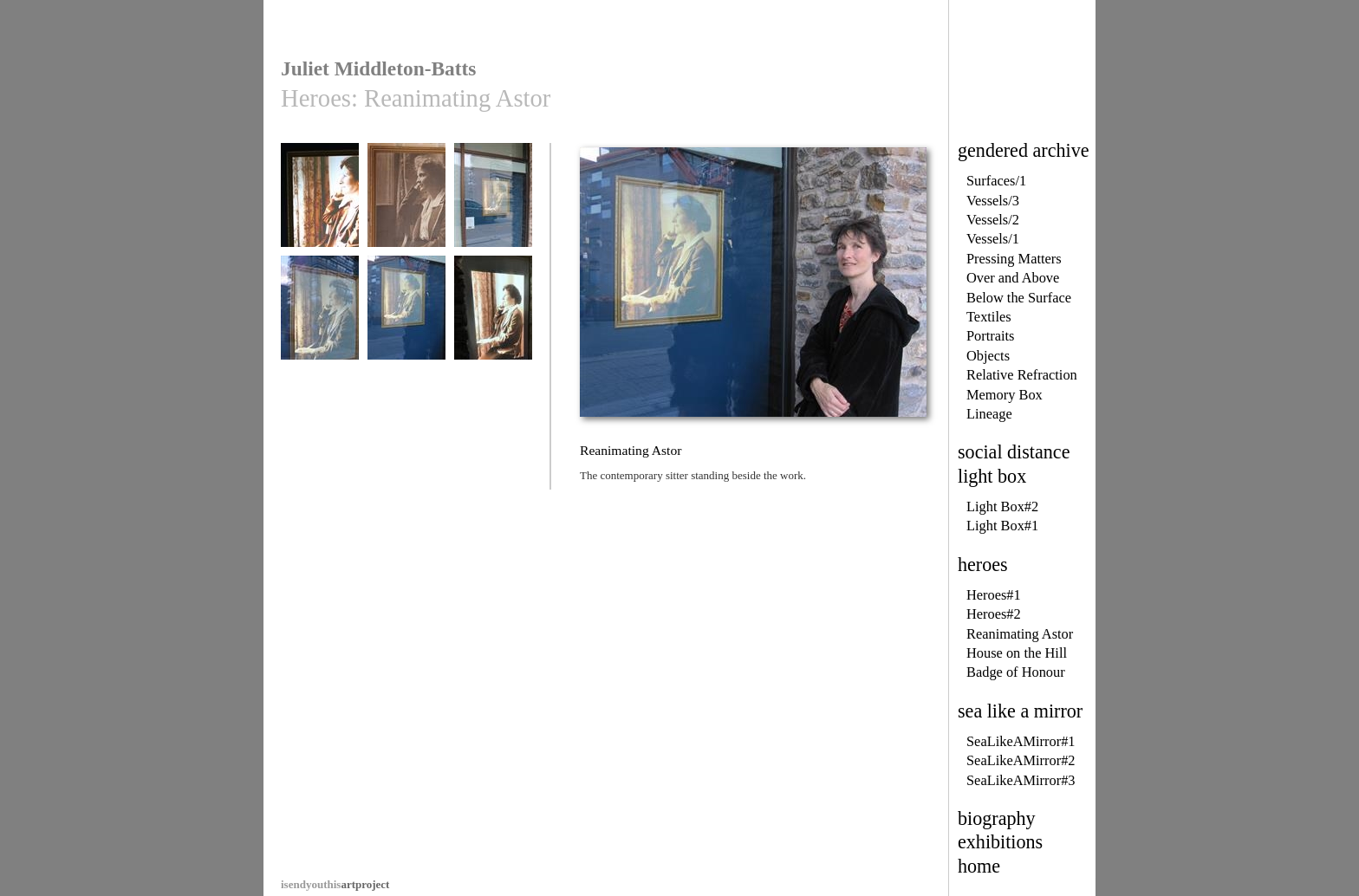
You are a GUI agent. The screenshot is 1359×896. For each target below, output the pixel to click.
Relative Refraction (1021, 375)
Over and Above (1012, 277)
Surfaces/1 (996, 180)
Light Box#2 (1002, 506)
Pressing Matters (1014, 258)
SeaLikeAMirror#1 (1021, 741)
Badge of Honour (1015, 672)
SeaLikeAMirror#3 (1021, 780)
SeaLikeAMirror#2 (1021, 760)
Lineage (989, 414)
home (979, 866)
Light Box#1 (1002, 525)
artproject (335, 884)
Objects (988, 355)
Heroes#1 (993, 595)
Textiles (988, 316)
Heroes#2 (993, 614)
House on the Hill (1016, 653)
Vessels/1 (992, 238)
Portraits (990, 336)
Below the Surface (1018, 297)
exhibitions (1000, 842)
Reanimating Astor (1019, 634)
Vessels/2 (992, 219)
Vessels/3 (992, 200)
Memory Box (1004, 394)
